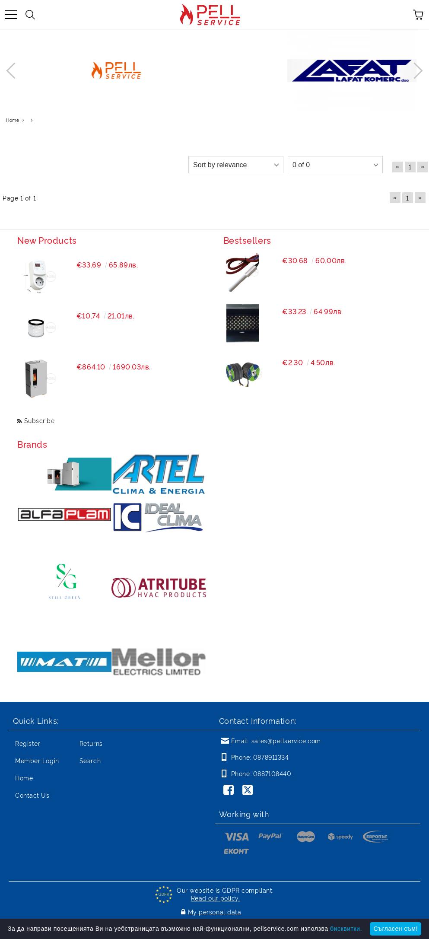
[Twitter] (249, 791)
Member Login (37, 760)
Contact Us (32, 795)
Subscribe (39, 420)
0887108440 (272, 773)
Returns (91, 743)
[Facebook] (230, 791)
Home (24, 777)
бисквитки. (346, 928)
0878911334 (271, 757)
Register (27, 743)
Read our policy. (215, 898)
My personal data (215, 911)
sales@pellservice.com (286, 740)
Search (90, 760)
